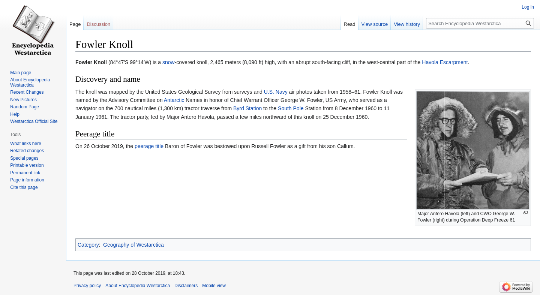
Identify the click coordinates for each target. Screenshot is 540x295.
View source (375, 24)
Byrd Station (247, 108)
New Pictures (23, 99)
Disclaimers (186, 285)
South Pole (291, 108)
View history (407, 24)
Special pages (24, 158)
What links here (25, 143)
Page (75, 24)
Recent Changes (27, 92)
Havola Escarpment (445, 62)
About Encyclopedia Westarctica (30, 82)
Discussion (98, 24)
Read (350, 24)
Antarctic (174, 100)
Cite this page (24, 187)
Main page (20, 72)
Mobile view (214, 285)
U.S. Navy (276, 92)
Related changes (27, 150)
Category (88, 245)
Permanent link (25, 172)
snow (168, 62)
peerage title (149, 146)
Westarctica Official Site (33, 121)
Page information (27, 180)
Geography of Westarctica (133, 245)
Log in (528, 7)
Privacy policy (87, 285)
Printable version (27, 165)
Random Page (24, 106)
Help (15, 114)
